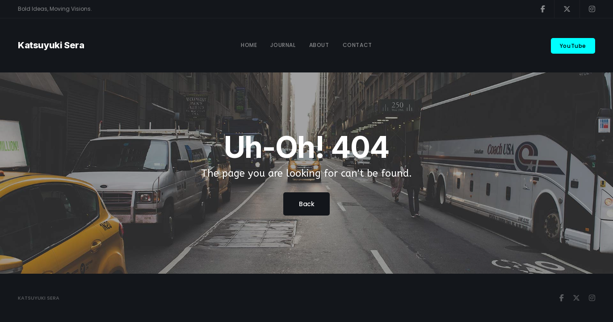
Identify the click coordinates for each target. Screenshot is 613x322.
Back (306, 203)
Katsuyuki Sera (51, 45)
